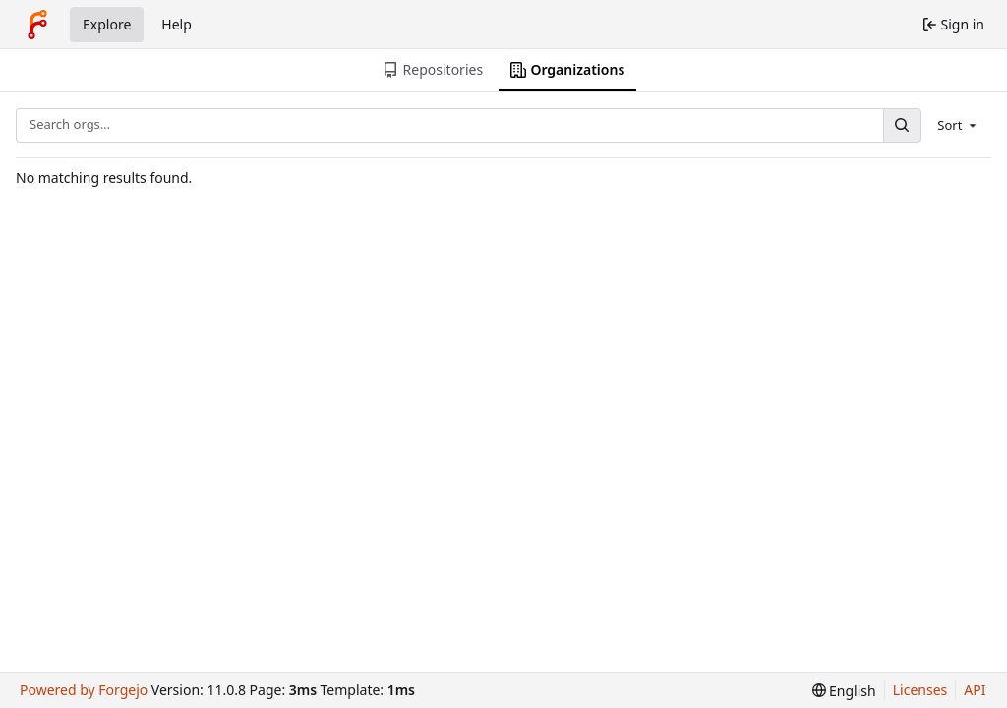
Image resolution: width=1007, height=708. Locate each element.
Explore (107, 24)
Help (176, 24)
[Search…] (901, 125)
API (974, 689)
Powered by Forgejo (84, 689)
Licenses (920, 689)
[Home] (37, 24)
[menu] (958, 125)
